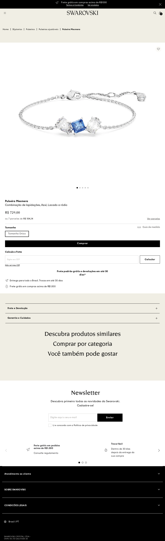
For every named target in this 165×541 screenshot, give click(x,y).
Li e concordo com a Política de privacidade (75, 425)
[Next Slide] (159, 450)
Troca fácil (117, 444)
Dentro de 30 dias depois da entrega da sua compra (122, 452)
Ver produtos (93, 5)
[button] (155, 12)
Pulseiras (30, 29)
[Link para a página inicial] (6, 29)
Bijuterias (17, 29)
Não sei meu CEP (12, 265)
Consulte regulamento (46, 453)
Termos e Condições (75, 5)
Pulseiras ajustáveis (48, 29)
